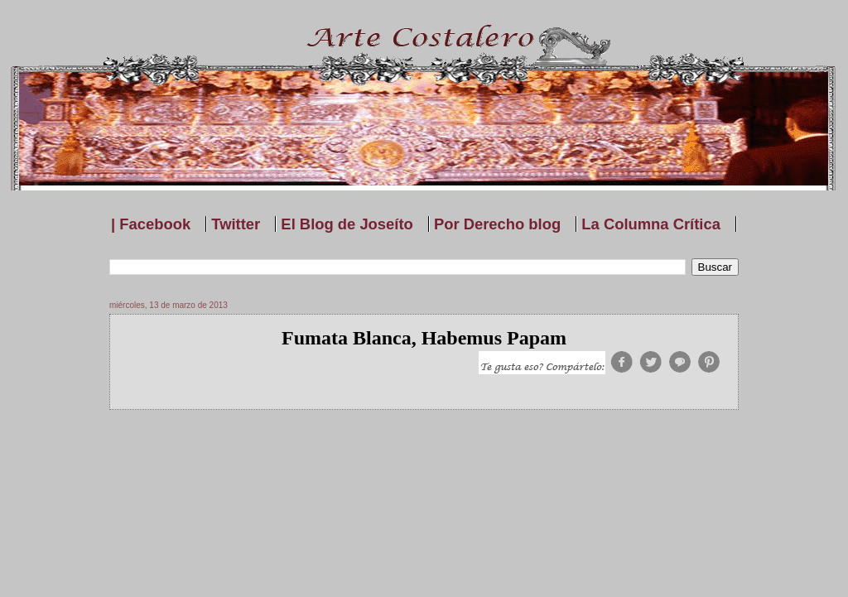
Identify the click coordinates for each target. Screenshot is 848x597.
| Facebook (150, 224)
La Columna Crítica (650, 224)
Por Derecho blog (497, 224)
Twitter (235, 224)
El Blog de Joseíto (346, 224)
